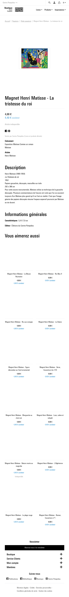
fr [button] (63, 2)
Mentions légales (22, 588)
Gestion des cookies (45, 591)
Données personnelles (43, 588)
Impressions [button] (59, 10)
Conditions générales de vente (27, 591)
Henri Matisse (10, 155)
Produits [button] (47, 10)
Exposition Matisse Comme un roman (19, 144)
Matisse (8, 147)
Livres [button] (38, 10)
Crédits (32, 588)
